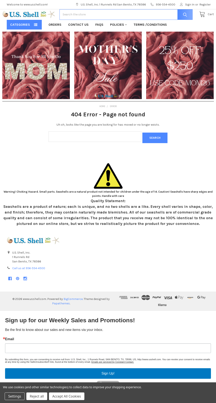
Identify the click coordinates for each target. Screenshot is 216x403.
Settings (14, 396)
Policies (118, 38)
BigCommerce (73, 311)
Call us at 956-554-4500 (28, 280)
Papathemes (61, 315)
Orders (55, 38)
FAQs (99, 38)
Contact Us (78, 38)
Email (9, 351)
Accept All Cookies (66, 396)
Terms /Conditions (150, 38)
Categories (20, 38)
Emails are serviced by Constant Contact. (112, 374)
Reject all (37, 396)
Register (205, 4)
